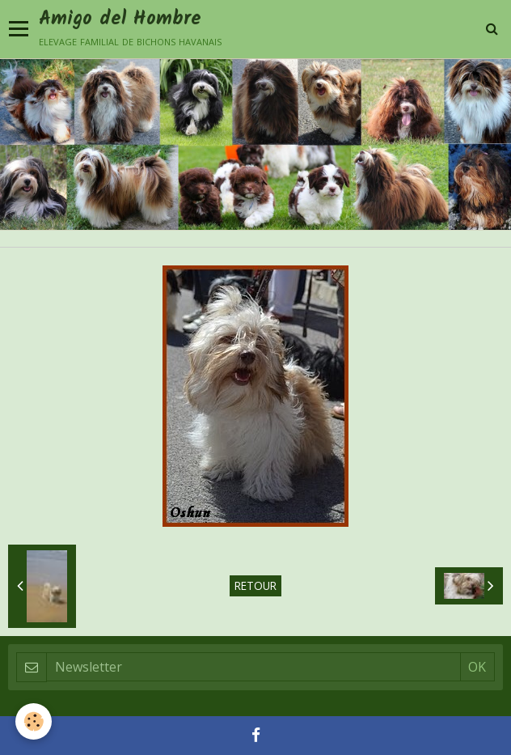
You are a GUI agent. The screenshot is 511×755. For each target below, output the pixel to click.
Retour (255, 585)
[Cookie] (34, 721)
